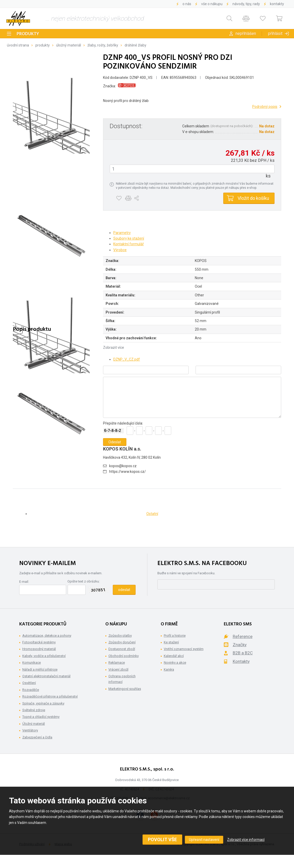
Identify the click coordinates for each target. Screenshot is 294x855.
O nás (187, 4)
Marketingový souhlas (124, 689)
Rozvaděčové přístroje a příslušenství (50, 696)
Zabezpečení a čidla (37, 737)
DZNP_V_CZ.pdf (126, 359)
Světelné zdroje (33, 710)
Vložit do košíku (253, 198)
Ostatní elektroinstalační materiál (46, 676)
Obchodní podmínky (123, 656)
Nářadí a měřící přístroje (39, 669)
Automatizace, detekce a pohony (46, 635)
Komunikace (31, 662)
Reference (242, 636)
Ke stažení (171, 642)
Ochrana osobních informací (122, 679)
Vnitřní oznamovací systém (184, 649)
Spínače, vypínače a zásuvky (43, 703)
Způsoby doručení (122, 642)
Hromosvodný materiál (39, 649)
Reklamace (116, 662)
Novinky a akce (175, 662)
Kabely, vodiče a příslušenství (44, 656)
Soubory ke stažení (128, 238)
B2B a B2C (243, 652)
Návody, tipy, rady (246, 4)
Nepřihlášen (246, 33)
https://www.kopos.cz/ (127, 471)
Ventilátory (30, 730)
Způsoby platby (120, 635)
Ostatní (152, 514)
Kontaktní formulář (128, 244)
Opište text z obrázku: (83, 581)
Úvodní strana (18, 45)
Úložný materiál (68, 45)
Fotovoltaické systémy (39, 642)
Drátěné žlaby (135, 45)
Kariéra (169, 669)
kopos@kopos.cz (123, 466)
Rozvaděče (30, 690)
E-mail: (24, 582)
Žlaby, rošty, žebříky (102, 45)
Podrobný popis (264, 107)
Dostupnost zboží (121, 649)
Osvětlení (29, 683)
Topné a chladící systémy (40, 717)
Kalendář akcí (174, 656)
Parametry (122, 233)
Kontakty (277, 4)
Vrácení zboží (118, 669)
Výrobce (120, 250)
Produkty (28, 34)
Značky (240, 644)
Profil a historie (175, 635)
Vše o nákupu (211, 4)
